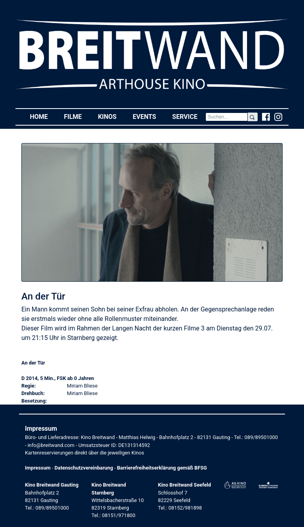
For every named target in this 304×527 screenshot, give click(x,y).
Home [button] (43, 116)
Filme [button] (77, 116)
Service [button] (188, 116)
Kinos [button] (111, 116)
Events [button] (148, 116)
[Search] (226, 117)
